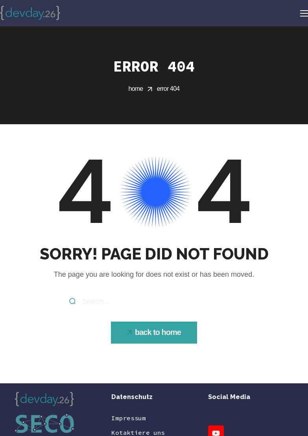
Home (136, 88)
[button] (154, 333)
